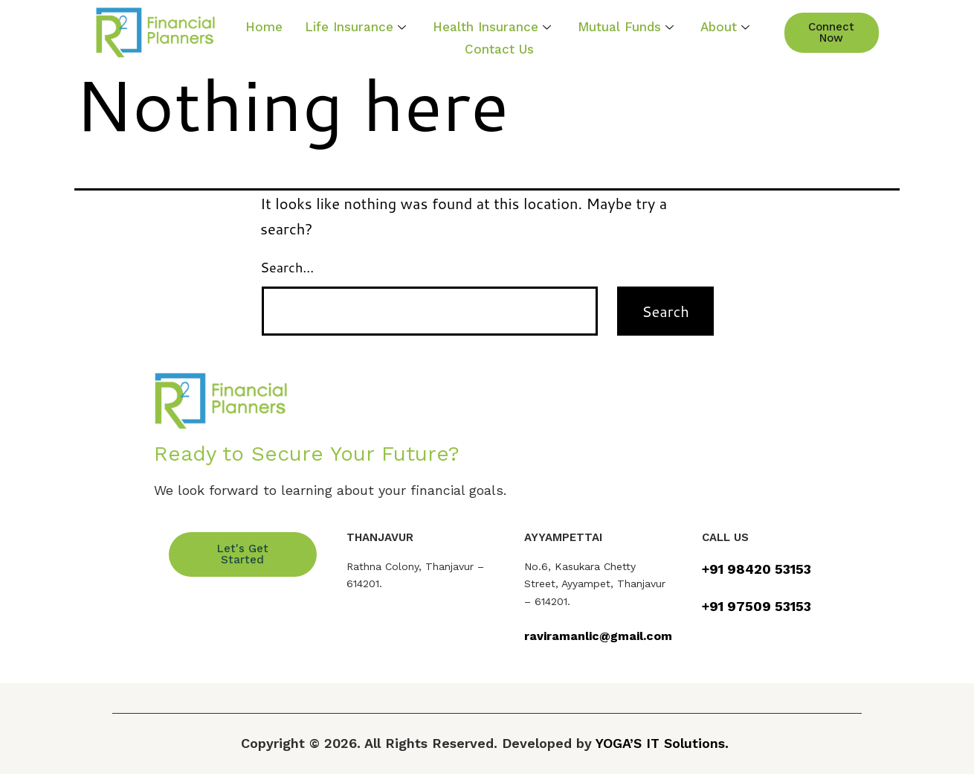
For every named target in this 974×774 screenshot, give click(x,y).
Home (264, 26)
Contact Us (499, 47)
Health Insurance (492, 26)
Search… (287, 267)
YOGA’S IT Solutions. (662, 743)
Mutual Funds (626, 26)
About (724, 26)
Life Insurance (355, 26)
